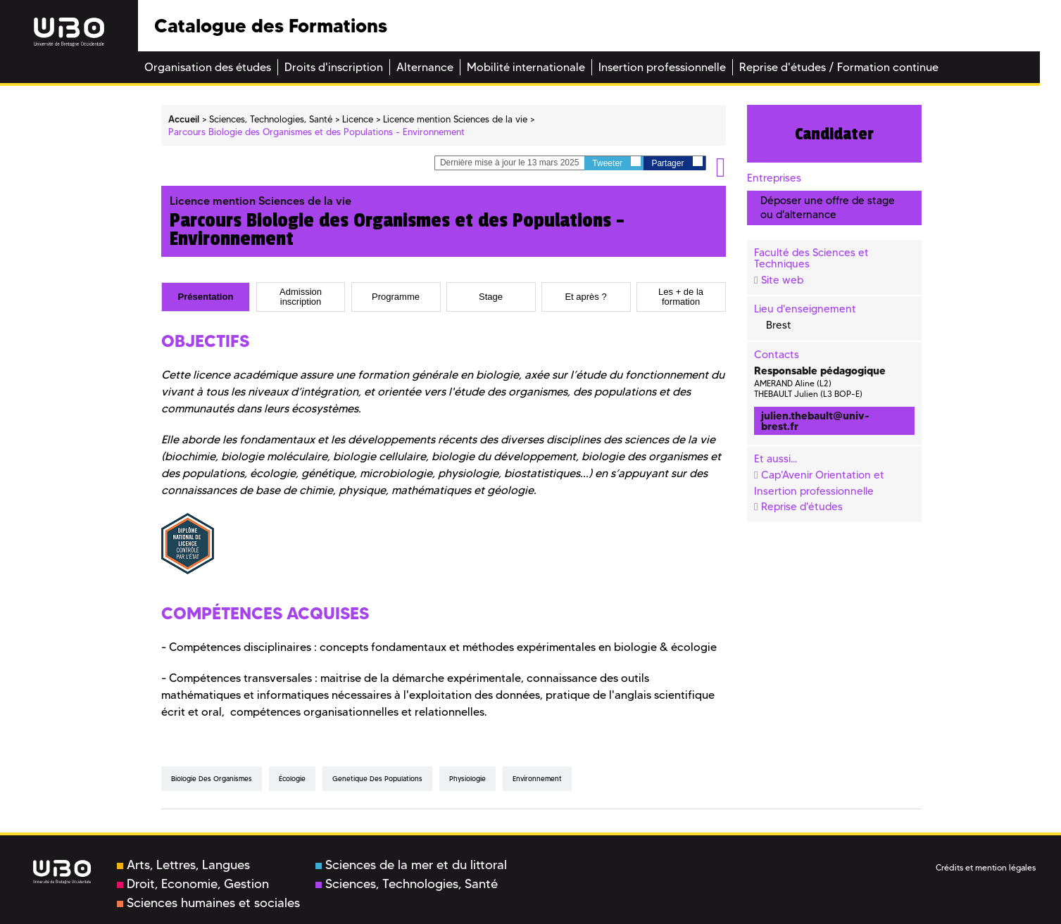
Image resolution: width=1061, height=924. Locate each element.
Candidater (834, 133)
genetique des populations (377, 778)
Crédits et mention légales (986, 867)
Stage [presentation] (491, 297)
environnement (537, 778)
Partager (676, 162)
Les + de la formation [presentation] (680, 297)
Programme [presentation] (396, 297)
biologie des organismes (211, 778)
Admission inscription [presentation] (301, 297)
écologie (292, 778)
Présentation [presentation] (206, 297)
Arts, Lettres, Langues (183, 865)
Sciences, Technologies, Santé (406, 884)
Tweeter (616, 162)
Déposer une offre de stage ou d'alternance (827, 207)
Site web (782, 280)
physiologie (467, 778)
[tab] (206, 297)
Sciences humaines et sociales (208, 903)
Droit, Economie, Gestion (193, 884)
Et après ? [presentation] (585, 297)
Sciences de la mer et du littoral (411, 865)
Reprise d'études (802, 506)
